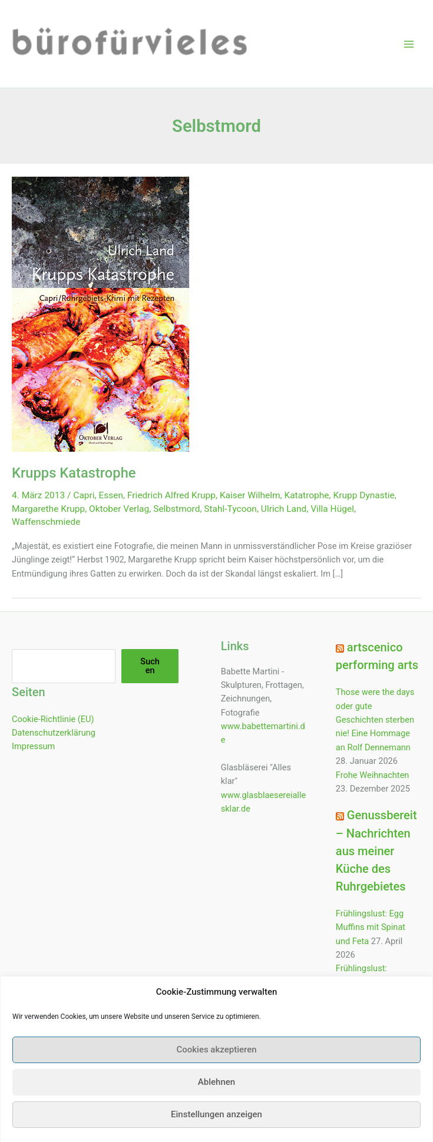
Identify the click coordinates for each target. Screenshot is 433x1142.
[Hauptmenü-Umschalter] (408, 44)
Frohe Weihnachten (372, 775)
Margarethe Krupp (48, 509)
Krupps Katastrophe (74, 473)
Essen (111, 495)
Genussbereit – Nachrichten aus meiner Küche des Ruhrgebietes (376, 850)
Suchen (150, 666)
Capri (83, 495)
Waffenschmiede (46, 522)
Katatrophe (306, 495)
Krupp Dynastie (364, 495)
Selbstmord (176, 509)
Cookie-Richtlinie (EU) (53, 719)
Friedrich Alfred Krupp (171, 495)
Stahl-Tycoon (230, 509)
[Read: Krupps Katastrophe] (101, 314)
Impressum (33, 746)
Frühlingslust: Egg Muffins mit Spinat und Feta (370, 927)
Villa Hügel (332, 509)
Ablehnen (216, 1098)
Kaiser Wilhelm (250, 495)
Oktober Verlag (119, 509)
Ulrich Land (283, 509)
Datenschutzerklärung (53, 732)
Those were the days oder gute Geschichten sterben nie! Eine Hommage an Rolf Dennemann (375, 719)
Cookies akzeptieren (216, 1065)
